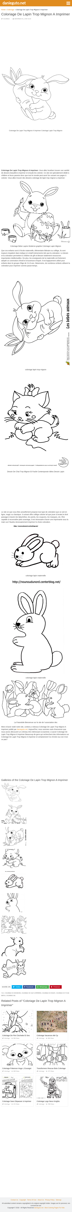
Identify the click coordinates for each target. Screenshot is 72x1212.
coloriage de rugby (48, 993)
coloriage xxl (10, 995)
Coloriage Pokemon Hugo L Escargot (16, 1068)
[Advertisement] (35, 39)
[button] (68, 3)
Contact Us (14, 1200)
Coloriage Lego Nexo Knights (48, 1101)
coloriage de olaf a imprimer (31, 993)
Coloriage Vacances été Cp (47, 1035)
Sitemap (58, 1200)
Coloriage (6, 19)
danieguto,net (22, 729)
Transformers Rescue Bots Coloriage (51, 1068)
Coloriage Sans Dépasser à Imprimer (16, 1101)
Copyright (22, 1200)
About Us (41, 1200)
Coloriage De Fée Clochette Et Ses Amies (18, 1035)
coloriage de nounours (13, 993)
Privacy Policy (50, 1200)
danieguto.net (14, 3)
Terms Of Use (31, 1200)
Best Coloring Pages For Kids (54, 1208)
